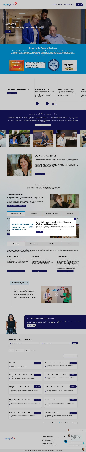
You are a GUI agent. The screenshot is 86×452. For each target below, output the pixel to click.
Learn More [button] (39, 231)
